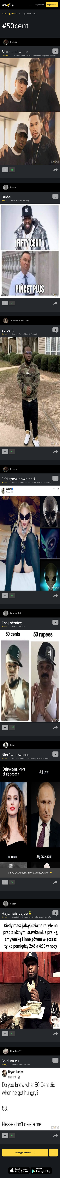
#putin (47, 758)
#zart (21, 1065)
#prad (41, 917)
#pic (20, 334)
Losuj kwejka (54, 1154)
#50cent (53, 55)
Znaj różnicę (12, 623)
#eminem (37, 55)
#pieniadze (16, 917)
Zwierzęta (6, 55)
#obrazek (15, 483)
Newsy (4, 1065)
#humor (17, 55)
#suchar (15, 1065)
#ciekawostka (26, 55)
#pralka (35, 917)
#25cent (34, 334)
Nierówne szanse (15, 755)
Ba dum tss (10, 1061)
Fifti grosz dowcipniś (18, 479)
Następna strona (25, 1152)
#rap (13, 201)
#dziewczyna (33, 758)
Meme (4, 201)
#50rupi (22, 627)
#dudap (26, 201)
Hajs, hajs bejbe (16, 913)
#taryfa (48, 917)
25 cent (8, 330)
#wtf (29, 483)
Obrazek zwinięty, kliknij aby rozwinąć (28, 873)
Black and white (15, 52)
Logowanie (39, 5)
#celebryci (48, 483)
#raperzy (45, 55)
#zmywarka (26, 917)
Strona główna (9, 13)
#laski (41, 758)
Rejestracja (51, 5)
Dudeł (6, 197)
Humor (4, 334)
